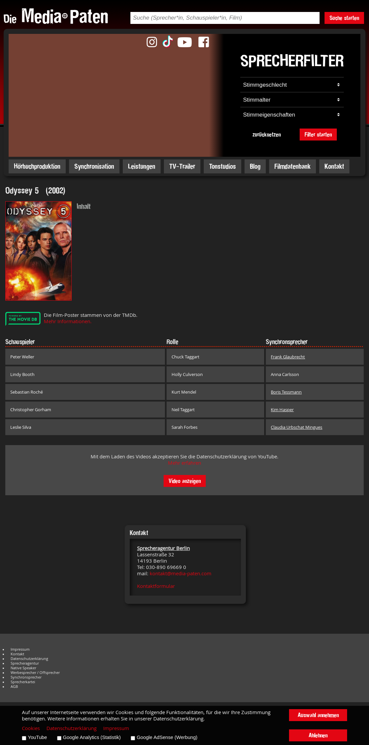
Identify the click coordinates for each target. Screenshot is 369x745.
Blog (255, 166)
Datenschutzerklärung (29, 658)
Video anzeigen (185, 481)
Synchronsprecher (26, 677)
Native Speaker (23, 668)
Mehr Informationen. (68, 321)
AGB (14, 686)
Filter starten (318, 134)
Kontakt (334, 166)
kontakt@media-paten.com (180, 573)
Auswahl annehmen (318, 715)
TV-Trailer (182, 166)
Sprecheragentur (25, 663)
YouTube (37, 737)
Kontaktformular (156, 586)
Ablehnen (318, 735)
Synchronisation (94, 166)
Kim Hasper (282, 410)
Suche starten (344, 18)
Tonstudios (222, 166)
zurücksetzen (267, 134)
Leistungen (141, 166)
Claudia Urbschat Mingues (296, 427)
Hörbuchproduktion (37, 166)
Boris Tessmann (286, 392)
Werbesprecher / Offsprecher (35, 672)
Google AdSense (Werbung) (167, 737)
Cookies (31, 728)
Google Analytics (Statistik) (92, 737)
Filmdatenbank (292, 166)
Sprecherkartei (23, 682)
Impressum (20, 649)
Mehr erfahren (184, 463)
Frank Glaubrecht (288, 357)
